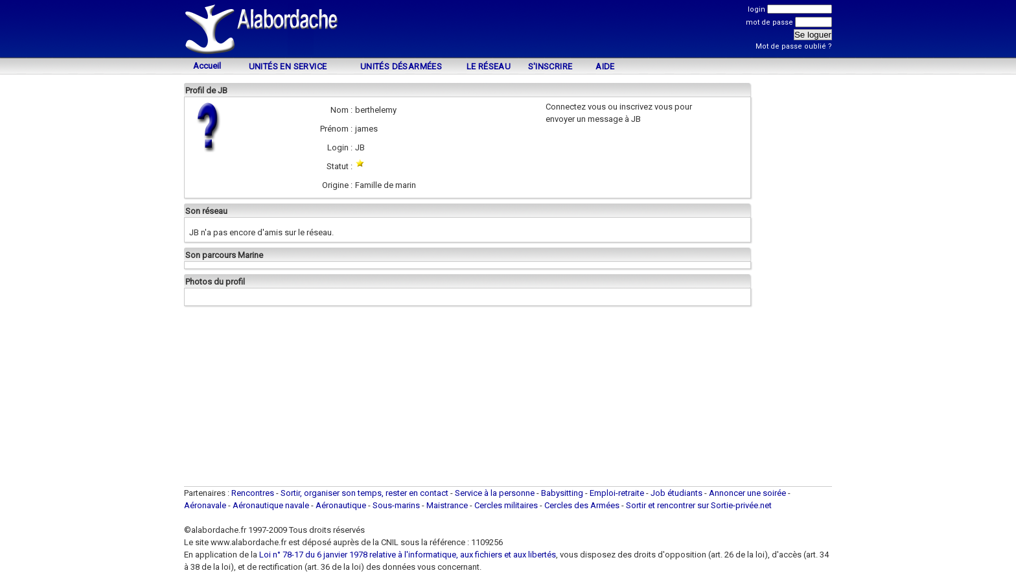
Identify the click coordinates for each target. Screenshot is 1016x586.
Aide (605, 66)
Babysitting (562, 493)
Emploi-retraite (617, 493)
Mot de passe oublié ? (794, 46)
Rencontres (252, 493)
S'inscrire (550, 66)
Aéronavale (205, 505)
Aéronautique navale (271, 505)
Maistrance (447, 505)
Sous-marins (396, 505)
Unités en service (288, 66)
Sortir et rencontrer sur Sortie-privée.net (699, 505)
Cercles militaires (506, 505)
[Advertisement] (508, 30)
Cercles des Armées (581, 505)
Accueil (207, 66)
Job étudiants (676, 493)
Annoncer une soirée (747, 493)
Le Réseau (489, 66)
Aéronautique (342, 505)
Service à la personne (495, 493)
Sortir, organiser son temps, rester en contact (364, 493)
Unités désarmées (401, 66)
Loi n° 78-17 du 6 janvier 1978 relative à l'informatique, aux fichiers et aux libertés (406, 554)
